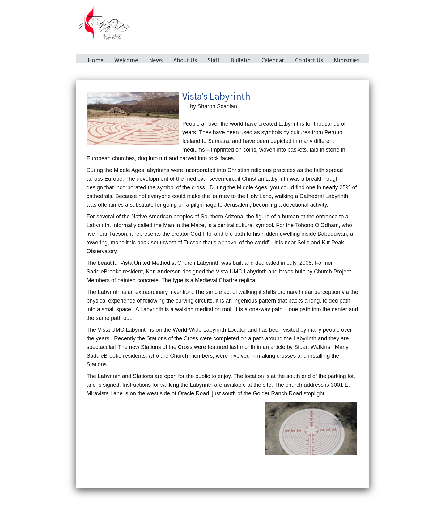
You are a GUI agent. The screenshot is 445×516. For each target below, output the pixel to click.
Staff (214, 60)
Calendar (272, 60)
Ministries (346, 60)
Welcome (126, 60)
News (156, 60)
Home (96, 60)
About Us (185, 60)
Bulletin (241, 60)
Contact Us (309, 60)
